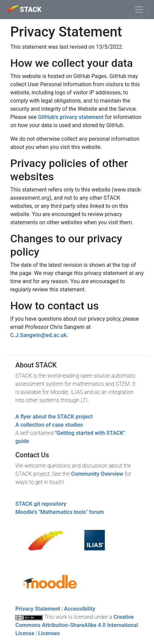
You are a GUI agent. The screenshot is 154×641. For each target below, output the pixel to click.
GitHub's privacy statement (70, 117)
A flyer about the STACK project (54, 416)
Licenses (49, 633)
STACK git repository (40, 504)
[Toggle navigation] (139, 9)
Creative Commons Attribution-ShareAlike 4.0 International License (76, 625)
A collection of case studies (49, 425)
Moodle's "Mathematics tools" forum (59, 512)
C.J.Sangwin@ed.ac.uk (38, 335)
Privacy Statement (37, 609)
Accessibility (79, 609)
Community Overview (97, 474)
